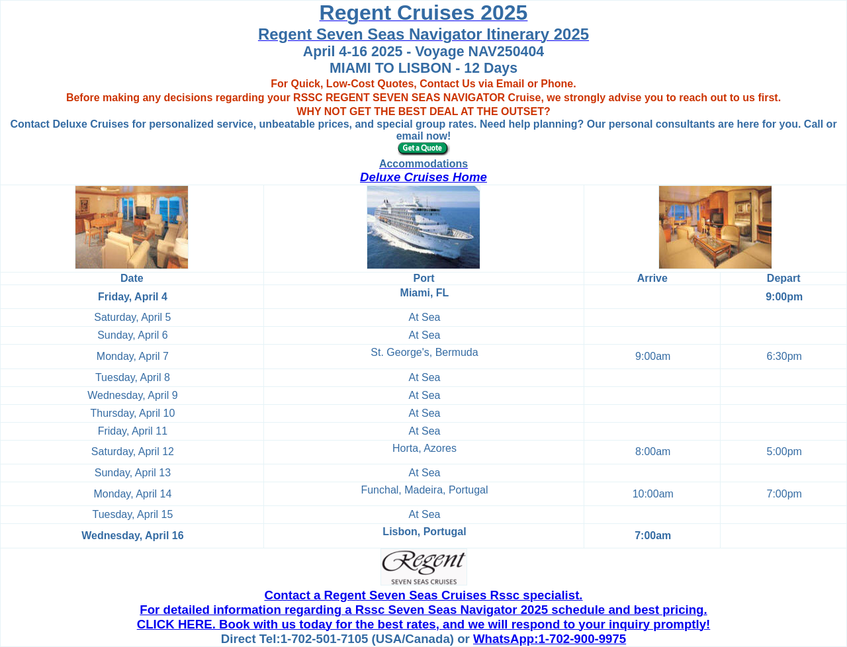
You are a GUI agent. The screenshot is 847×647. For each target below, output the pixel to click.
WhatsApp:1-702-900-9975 (549, 639)
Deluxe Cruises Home (423, 177)
